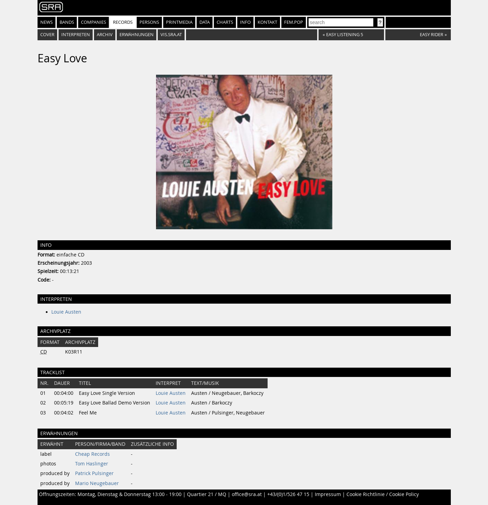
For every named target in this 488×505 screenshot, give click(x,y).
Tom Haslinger (91, 464)
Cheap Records (92, 454)
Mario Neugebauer (97, 483)
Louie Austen (66, 312)
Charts (225, 22)
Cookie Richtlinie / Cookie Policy (382, 494)
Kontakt (267, 22)
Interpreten (75, 35)
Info (245, 22)
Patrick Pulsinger (94, 473)
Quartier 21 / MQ (206, 494)
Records (123, 22)
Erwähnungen (137, 35)
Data (204, 22)
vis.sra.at (171, 35)
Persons (149, 22)
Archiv (105, 35)
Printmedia (179, 22)
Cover (47, 35)
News (46, 22)
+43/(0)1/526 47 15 (288, 494)
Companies (93, 22)
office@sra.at (247, 494)
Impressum (328, 494)
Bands (67, 22)
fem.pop (293, 22)
